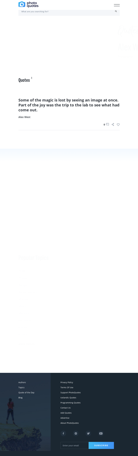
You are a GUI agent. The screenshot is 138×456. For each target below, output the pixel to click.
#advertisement (27, 256)
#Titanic (23, 298)
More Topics (26, 308)
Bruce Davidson (78, 298)
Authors (22, 382)
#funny (22, 242)
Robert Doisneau (79, 312)
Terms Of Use (66, 387)
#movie (22, 291)
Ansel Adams (76, 269)
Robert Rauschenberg (82, 290)
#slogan (23, 249)
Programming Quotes (70, 402)
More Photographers (83, 329)
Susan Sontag (77, 276)
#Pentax (23, 263)
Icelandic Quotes (68, 397)
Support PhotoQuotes (70, 392)
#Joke (21, 235)
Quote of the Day (26, 392)
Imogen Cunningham (81, 319)
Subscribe (101, 445)
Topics (21, 387)
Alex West (24, 117)
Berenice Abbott (78, 262)
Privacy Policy (66, 382)
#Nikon (22, 270)
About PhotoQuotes (69, 423)
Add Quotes (66, 412)
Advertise (64, 418)
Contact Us (65, 407)
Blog (20, 397)
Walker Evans (77, 305)
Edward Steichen (79, 283)
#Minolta (23, 277)
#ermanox (24, 284)
